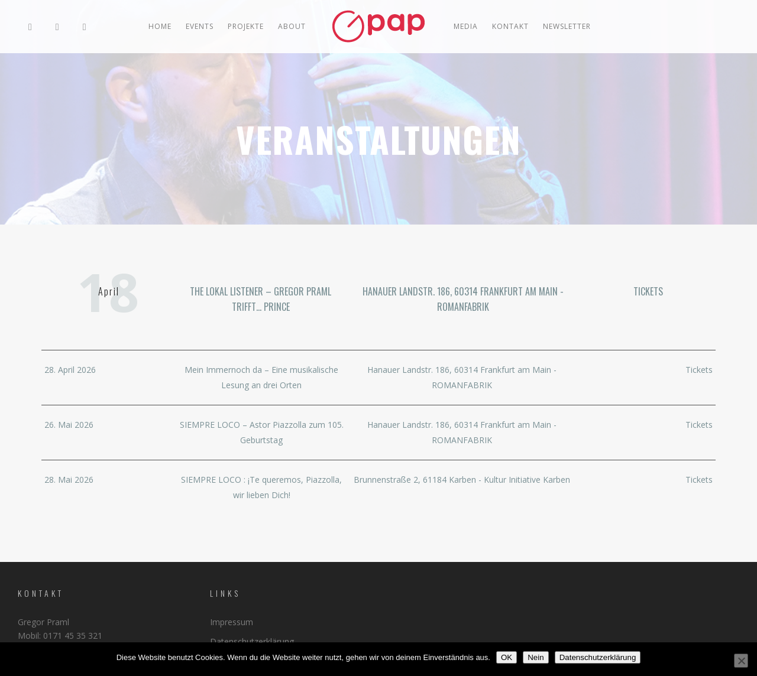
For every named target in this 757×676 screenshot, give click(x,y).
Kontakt (510, 26)
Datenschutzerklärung (252, 641)
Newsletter (567, 26)
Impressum (231, 622)
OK (506, 657)
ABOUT (292, 26)
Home (160, 26)
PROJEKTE (246, 26)
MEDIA (466, 26)
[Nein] (741, 661)
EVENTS (199, 26)
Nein (536, 657)
